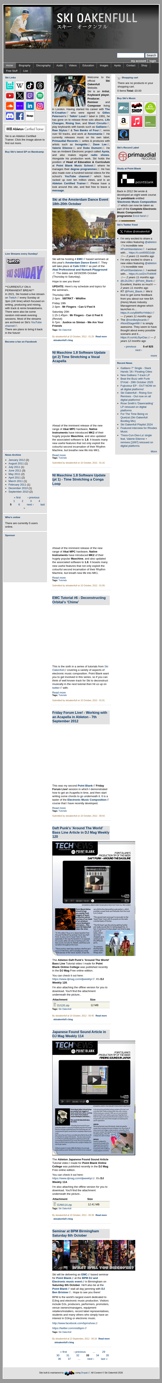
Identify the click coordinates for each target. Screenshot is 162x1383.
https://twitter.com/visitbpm (69, 1328)
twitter (57, 687)
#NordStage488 (131, 323)
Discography (43, 65)
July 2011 (14, 467)
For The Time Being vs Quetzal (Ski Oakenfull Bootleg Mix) (134, 417)
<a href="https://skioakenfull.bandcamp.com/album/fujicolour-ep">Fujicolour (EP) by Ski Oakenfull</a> (24, 201)
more (154, 355)
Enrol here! (141, 215)
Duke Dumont (93, 147)
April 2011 (15, 477)
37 (69, 1358)
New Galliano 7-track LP (135, 375)
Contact (131, 65)
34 (97, 1355)
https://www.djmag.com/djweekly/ (73, 979)
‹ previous (34, 497)
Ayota (117, 65)
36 (59, 1358)
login (153, 60)
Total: (130, 90)
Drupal (85, 1373)
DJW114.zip (64, 1204)
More (154, 451)
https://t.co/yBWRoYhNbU (137, 312)
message (58, 190)
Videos (73, 65)
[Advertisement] (26, 559)
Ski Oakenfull (64, 330)
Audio (59, 65)
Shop (144, 65)
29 (103, 1351)
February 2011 (17, 484)
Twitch (14, 297)
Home (9, 65)
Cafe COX (80, 266)
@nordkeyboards (137, 319)
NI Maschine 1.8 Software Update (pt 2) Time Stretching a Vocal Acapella (79, 357)
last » (104, 1358)
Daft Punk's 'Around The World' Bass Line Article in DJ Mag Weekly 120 (80, 832)
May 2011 (15, 474)
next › (30, 504)
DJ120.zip (63, 1005)
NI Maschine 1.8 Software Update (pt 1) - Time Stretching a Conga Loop (79, 479)
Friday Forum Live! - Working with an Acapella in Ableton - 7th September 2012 (79, 717)
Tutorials (62, 458)
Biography (24, 65)
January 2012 (17, 459)
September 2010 (19, 491)
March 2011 (16, 481)
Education (88, 65)
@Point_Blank (145, 280)
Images (104, 65)
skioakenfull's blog (63, 340)
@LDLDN (128, 280)
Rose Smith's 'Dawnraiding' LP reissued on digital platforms (137, 407)
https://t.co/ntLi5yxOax (135, 337)
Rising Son (73, 123)
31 (67, 1355)
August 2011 (16, 463)
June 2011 (15, 470)
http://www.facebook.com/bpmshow (74, 1323)
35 (107, 1355)
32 (77, 1355)
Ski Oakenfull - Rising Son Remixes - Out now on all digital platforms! (136, 396)
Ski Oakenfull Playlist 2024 (137, 424)
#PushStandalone (133, 249)
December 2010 (18, 488)
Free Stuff (11, 70)
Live (25, 70)
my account (138, 60)
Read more (101, 336)
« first (17, 497)
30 (58, 1355)
